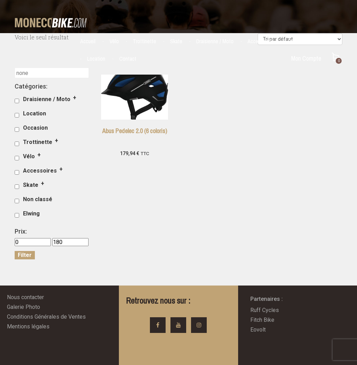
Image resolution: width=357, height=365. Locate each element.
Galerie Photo (23, 307)
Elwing (31, 213)
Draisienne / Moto (215, 41)
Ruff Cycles (264, 310)
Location (96, 58)
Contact (127, 58)
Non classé (37, 199)
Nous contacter (25, 297)
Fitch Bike (262, 320)
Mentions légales (28, 326)
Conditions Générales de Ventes (46, 316)
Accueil (88, 41)
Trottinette (144, 41)
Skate (176, 41)
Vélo (114, 41)
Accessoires (261, 41)
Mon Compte (306, 58)
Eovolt (258, 329)
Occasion (297, 41)
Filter (25, 255)
